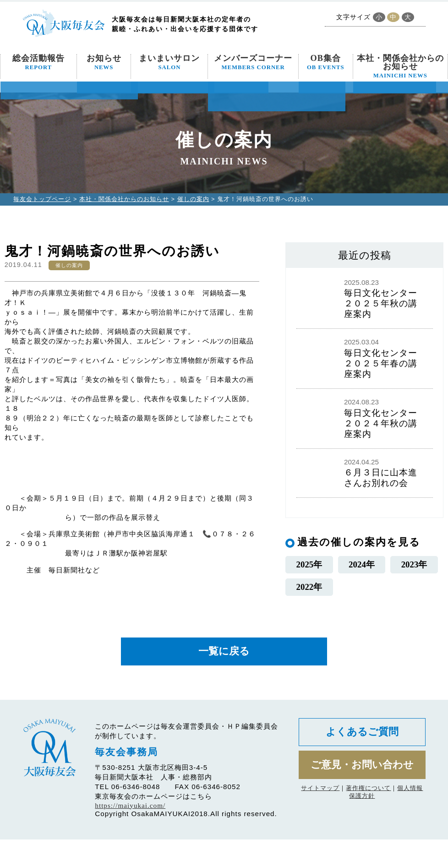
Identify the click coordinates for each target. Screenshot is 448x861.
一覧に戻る (224, 672)
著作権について (368, 811)
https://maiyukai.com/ (130, 827)
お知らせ (104, 62)
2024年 (361, 569)
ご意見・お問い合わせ (362, 787)
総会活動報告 (38, 62)
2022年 (309, 602)
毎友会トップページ (42, 199)
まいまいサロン (169, 62)
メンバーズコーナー (253, 62)
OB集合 (325, 62)
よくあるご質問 (362, 754)
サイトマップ (320, 811)
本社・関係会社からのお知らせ (400, 66)
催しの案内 (193, 199)
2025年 (309, 569)
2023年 (414, 569)
